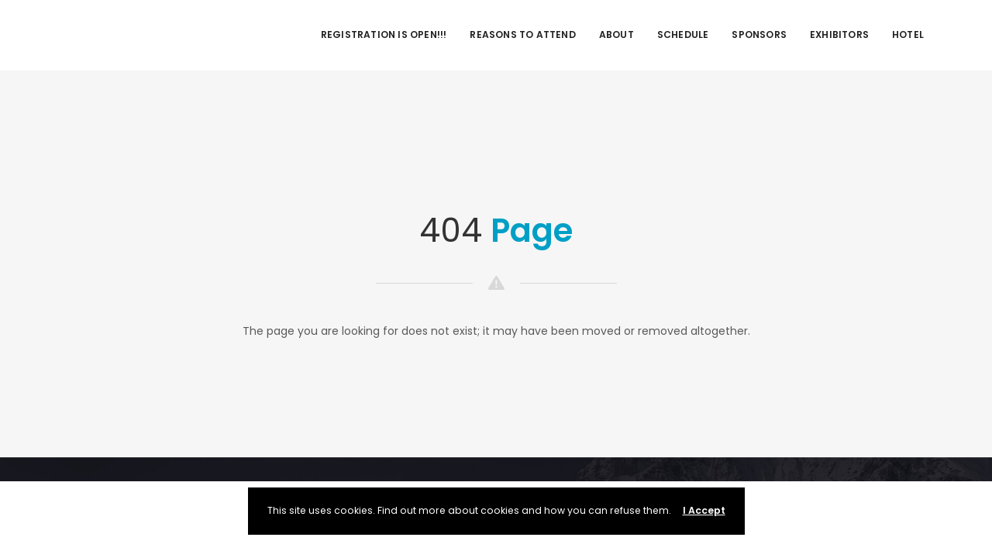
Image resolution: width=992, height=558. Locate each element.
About (616, 34)
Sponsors (759, 34)
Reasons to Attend (522, 34)
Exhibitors (839, 34)
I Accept (704, 510)
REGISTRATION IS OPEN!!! (384, 34)
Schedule (683, 34)
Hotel (908, 34)
